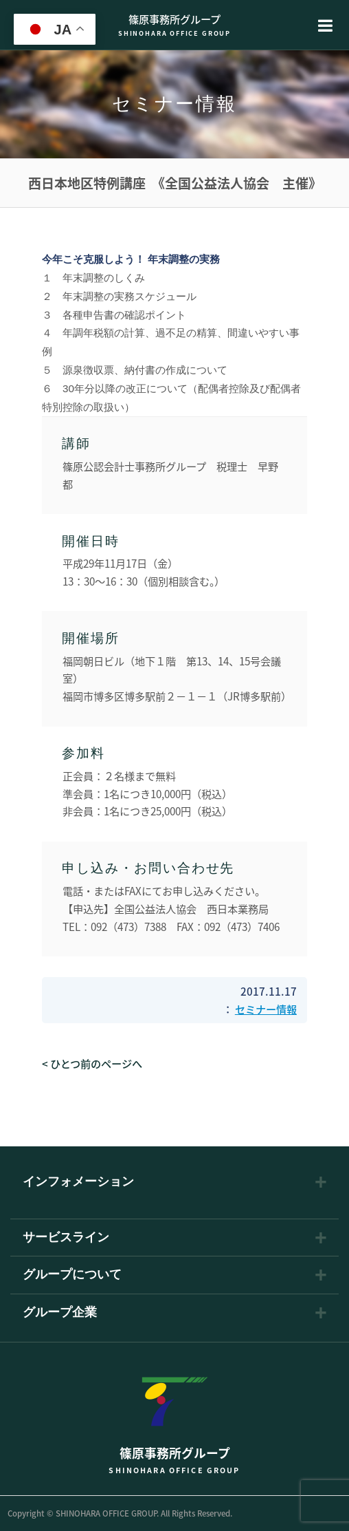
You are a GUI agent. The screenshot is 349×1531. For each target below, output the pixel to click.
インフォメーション (78, 1182)
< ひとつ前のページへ (92, 1063)
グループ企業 (60, 1313)
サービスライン (66, 1238)
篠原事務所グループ (174, 24)
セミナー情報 (266, 1009)
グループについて (72, 1275)
